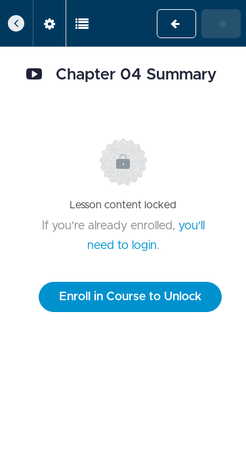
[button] (16, 23)
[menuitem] (49, 23)
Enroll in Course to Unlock (130, 297)
